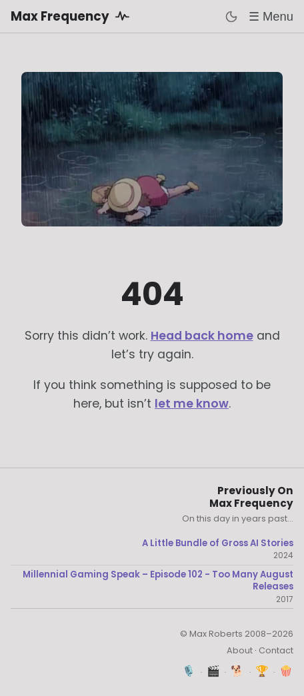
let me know (192, 404)
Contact (276, 650)
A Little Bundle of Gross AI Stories (217, 543)
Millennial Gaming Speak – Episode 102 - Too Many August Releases (158, 580)
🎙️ (189, 671)
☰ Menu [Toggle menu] (271, 16)
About (240, 650)
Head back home (202, 336)
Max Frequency (72, 16)
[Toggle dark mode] (231, 16)
